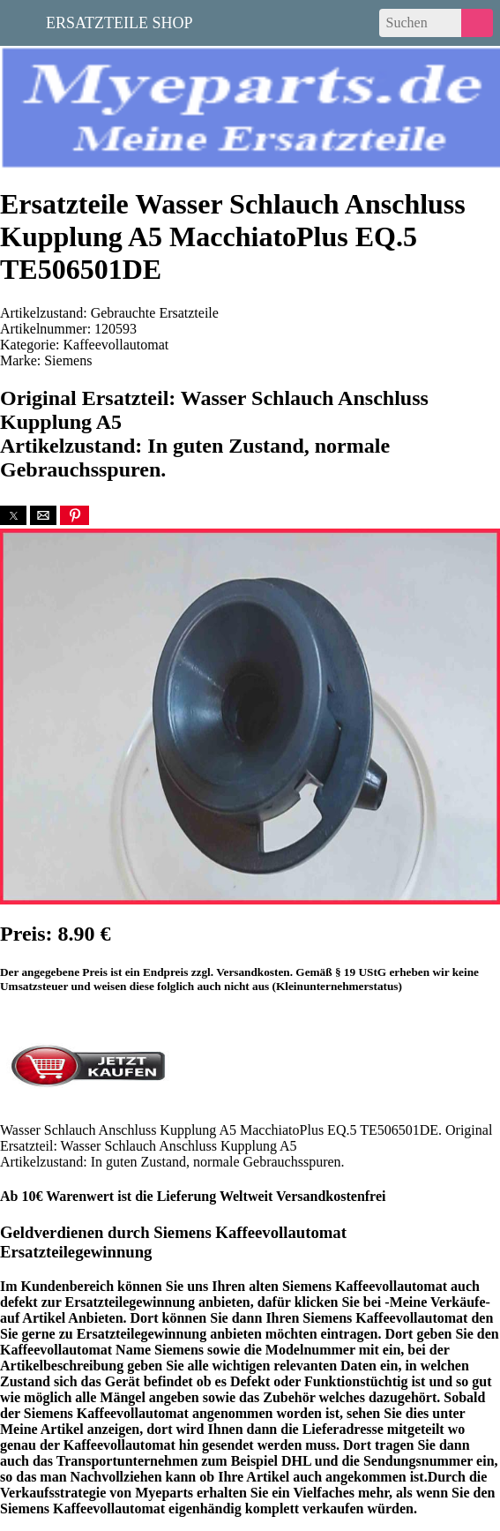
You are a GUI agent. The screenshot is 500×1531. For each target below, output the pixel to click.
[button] (13, 515)
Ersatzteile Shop (119, 21)
